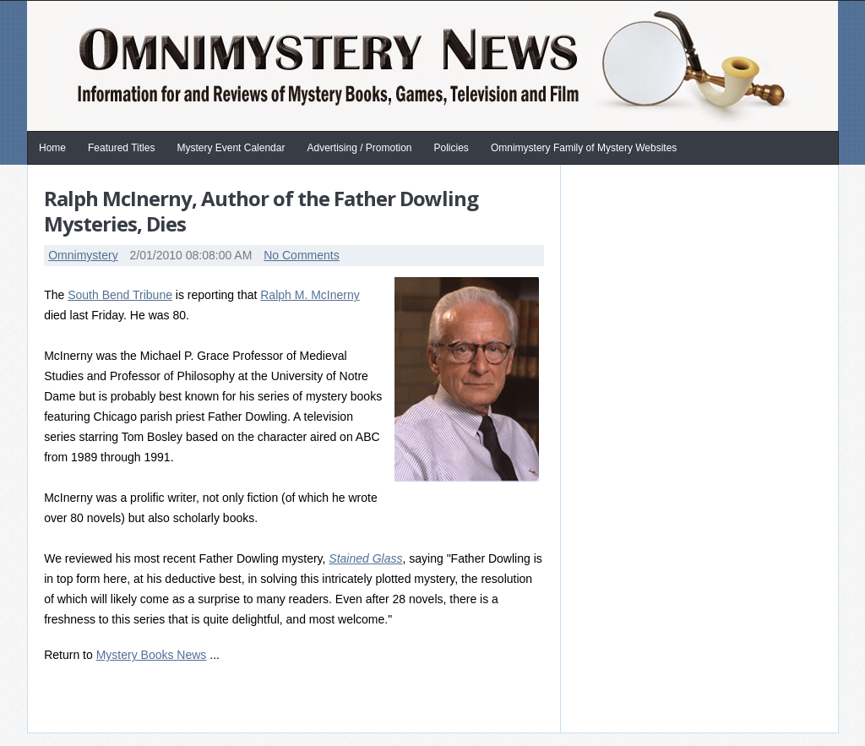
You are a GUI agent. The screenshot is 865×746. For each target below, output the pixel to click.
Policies (451, 148)
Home (52, 148)
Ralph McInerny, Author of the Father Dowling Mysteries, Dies (261, 210)
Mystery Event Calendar (231, 148)
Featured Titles (121, 148)
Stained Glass (365, 558)
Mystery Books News (151, 655)
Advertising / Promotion (359, 148)
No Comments (301, 255)
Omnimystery (82, 255)
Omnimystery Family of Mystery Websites (584, 148)
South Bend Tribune (120, 295)
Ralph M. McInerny (309, 295)
